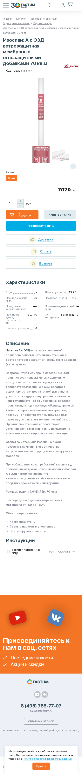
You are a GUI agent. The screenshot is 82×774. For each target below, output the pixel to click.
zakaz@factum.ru (41, 710)
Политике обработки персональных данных (47, 758)
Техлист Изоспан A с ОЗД (26, 551)
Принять (41, 766)
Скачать (64, 551)
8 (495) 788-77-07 (41, 706)
